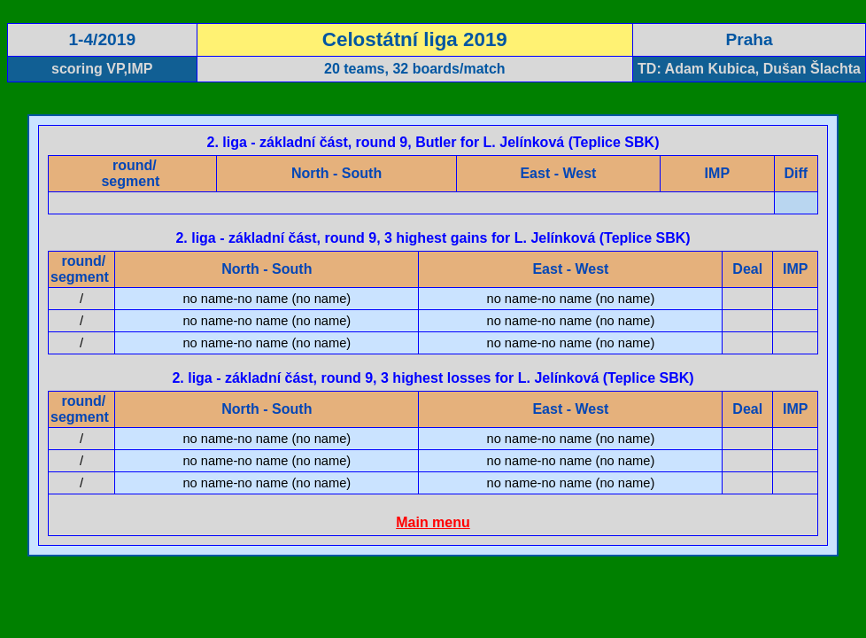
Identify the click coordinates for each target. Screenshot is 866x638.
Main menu (433, 522)
